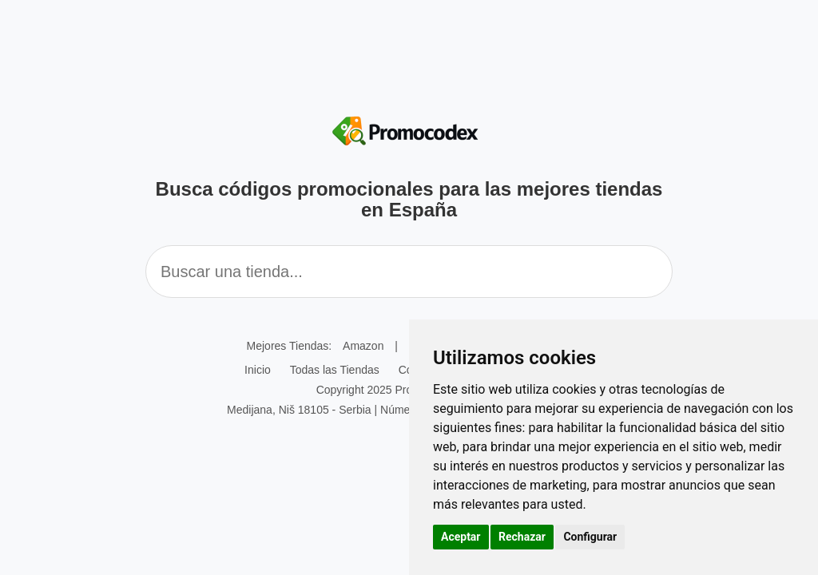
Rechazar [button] (522, 536)
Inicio (257, 369)
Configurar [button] (590, 536)
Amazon (363, 345)
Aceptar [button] (461, 536)
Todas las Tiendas (334, 369)
